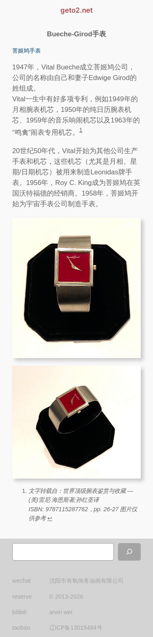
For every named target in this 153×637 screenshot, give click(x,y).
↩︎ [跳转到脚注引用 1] (49, 518)
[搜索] (129, 552)
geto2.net (76, 10)
